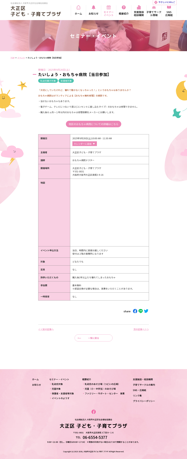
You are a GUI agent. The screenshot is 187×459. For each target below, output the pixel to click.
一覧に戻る (93, 338)
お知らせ (36, 384)
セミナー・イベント (59, 379)
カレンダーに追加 (82, 143)
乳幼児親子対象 (48, 80)
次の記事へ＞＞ (141, 329)
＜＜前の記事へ (46, 329)
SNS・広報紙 (139, 390)
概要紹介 (86, 379)
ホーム (35, 379)
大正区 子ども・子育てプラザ (36, 11)
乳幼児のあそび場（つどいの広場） (102, 384)
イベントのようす (60, 398)
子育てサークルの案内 (144, 384)
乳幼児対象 (57, 384)
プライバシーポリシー (144, 401)
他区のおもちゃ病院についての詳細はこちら (93, 124)
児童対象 (56, 388)
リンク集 (137, 395)
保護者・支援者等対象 (63, 393)
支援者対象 (66, 80)
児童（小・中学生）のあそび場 (100, 388)
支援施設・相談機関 (143, 379)
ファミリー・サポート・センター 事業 (105, 393)
